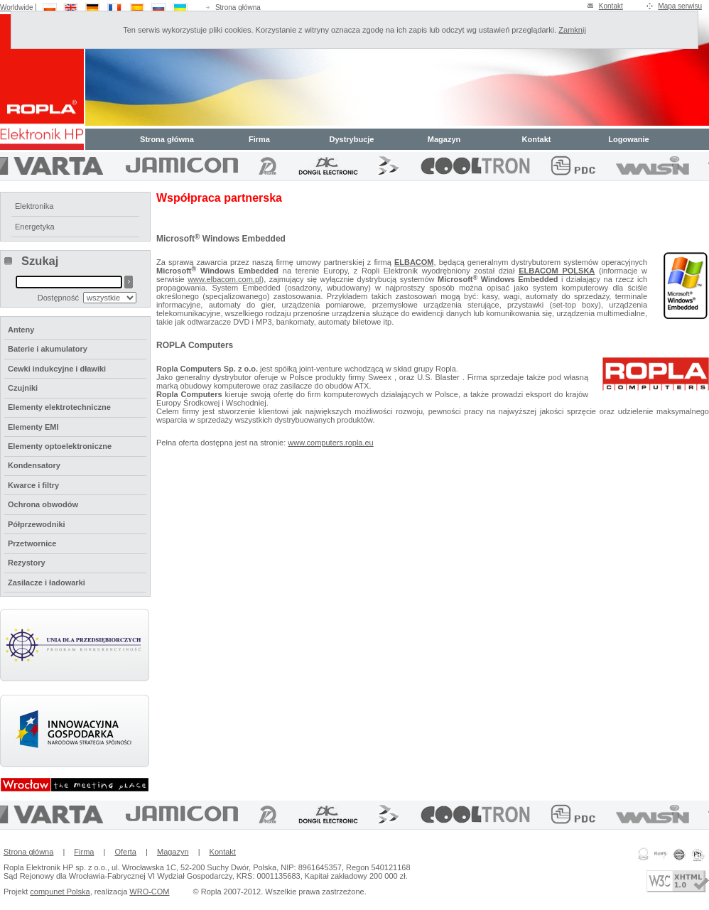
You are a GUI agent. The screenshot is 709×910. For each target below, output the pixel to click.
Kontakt (611, 6)
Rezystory (26, 562)
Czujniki (23, 388)
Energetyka (35, 226)
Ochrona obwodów (43, 504)
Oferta (125, 851)
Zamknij (572, 30)
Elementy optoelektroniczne (60, 446)
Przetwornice (32, 543)
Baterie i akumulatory (47, 349)
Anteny (21, 329)
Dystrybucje (352, 139)
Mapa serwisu (680, 6)
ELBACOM (414, 262)
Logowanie (628, 139)
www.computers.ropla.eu (330, 442)
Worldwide (16, 7)
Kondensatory (34, 465)
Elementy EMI (33, 427)
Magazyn (444, 139)
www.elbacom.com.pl (224, 279)
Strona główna (238, 7)
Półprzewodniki (36, 524)
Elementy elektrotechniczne (59, 407)
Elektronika (34, 206)
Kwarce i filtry (33, 485)
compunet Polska (60, 891)
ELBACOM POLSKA (557, 270)
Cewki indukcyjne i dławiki (57, 368)
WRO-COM (149, 891)
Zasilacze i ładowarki (46, 582)
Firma (259, 139)
